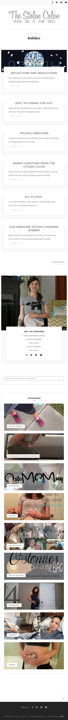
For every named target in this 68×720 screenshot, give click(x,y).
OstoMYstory (15, 545)
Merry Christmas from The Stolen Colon (34, 165)
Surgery (13, 635)
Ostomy (12, 516)
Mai (62, 716)
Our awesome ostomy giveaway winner (34, 228)
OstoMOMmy (14, 486)
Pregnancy (14, 605)
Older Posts (58, 262)
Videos (12, 665)
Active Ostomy (16, 426)
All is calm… (34, 196)
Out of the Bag (16, 575)
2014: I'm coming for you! (34, 103)
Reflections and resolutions (34, 73)
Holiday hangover (34, 133)
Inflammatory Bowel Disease (23, 456)
